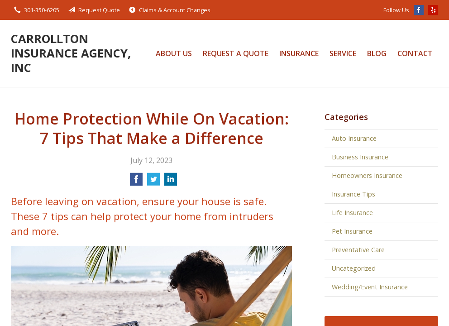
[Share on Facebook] (136, 182)
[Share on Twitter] (153, 182)
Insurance (299, 53)
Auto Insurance (354, 138)
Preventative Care (358, 249)
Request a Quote (235, 53)
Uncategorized (354, 268)
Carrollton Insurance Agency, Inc (71, 53)
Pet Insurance (352, 231)
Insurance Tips (353, 194)
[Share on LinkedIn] (170, 182)
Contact (415, 53)
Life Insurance (352, 212)
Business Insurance (360, 157)
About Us (174, 53)
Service (343, 53)
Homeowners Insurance (367, 175)
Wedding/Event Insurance (370, 287)
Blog (377, 53)
